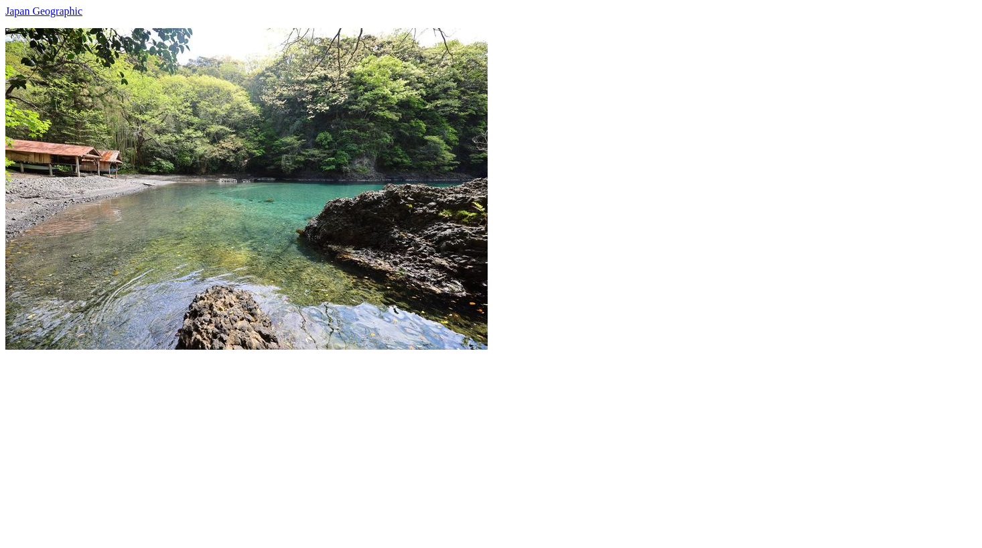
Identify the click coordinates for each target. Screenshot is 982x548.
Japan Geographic (43, 11)
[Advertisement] (407, 443)
